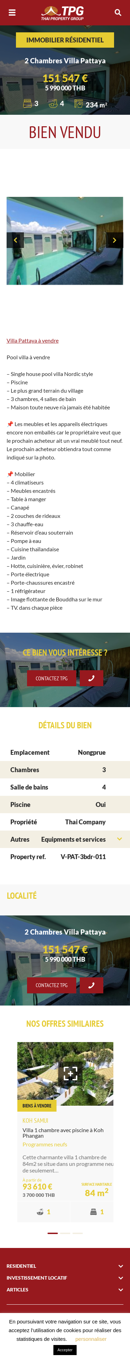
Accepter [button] (65, 1350)
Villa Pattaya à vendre (33, 340)
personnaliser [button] (91, 1339)
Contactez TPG (52, 678)
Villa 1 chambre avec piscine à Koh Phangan (63, 1133)
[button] (52, 1233)
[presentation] (15, 240)
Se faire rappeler (91, 678)
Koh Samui (35, 1120)
